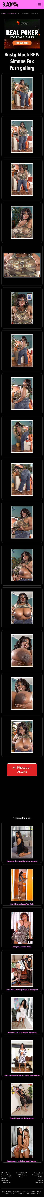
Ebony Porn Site (9, 1193)
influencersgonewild (23, 1193)
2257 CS (40, 1178)
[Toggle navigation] (39, 4)
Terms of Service (37, 1175)
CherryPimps (5, 1173)
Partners (40, 1180)
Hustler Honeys (6, 1175)
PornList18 (15, 1191)
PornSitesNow (6, 1191)
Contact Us (39, 1182)
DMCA (40, 1177)
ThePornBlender (25, 1191)
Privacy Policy (38, 1173)
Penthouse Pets (6, 1177)
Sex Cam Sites (35, 1193)
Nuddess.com (36, 1191)
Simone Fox (12, 13)
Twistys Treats (5, 1182)
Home (3, 13)
